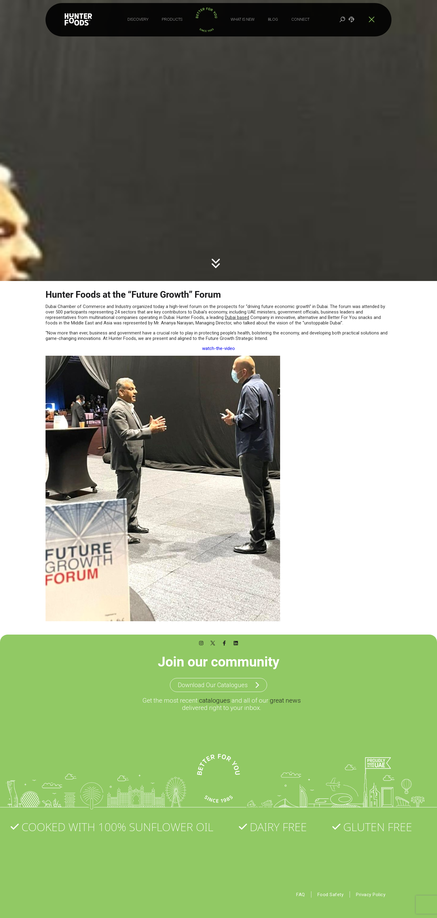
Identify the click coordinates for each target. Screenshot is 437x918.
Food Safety (329, 892)
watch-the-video (218, 346)
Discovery (137, 19)
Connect (300, 19)
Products (172, 19)
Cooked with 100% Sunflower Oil (119, 824)
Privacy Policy (370, 892)
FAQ (299, 892)
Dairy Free (280, 824)
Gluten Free (379, 824)
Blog (273, 19)
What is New (243, 19)
